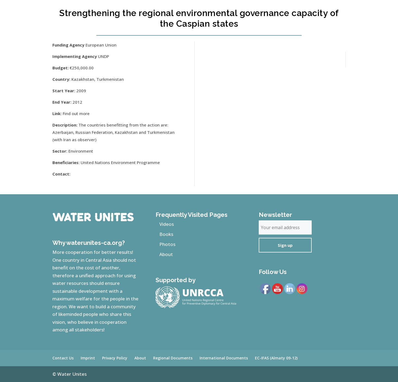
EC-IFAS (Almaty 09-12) (276, 358)
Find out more (76, 113)
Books (166, 234)
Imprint (88, 358)
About (166, 254)
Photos (167, 244)
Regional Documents (172, 358)
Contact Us (63, 358)
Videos (166, 224)
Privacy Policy (114, 358)
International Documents (224, 358)
